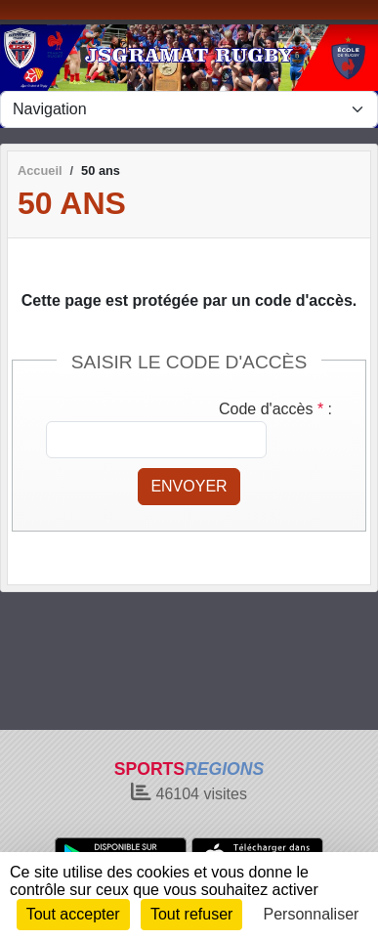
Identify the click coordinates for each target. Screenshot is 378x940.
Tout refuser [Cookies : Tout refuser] (191, 914)
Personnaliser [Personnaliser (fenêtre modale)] (311, 914)
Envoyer (188, 486)
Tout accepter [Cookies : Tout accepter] (73, 914)
